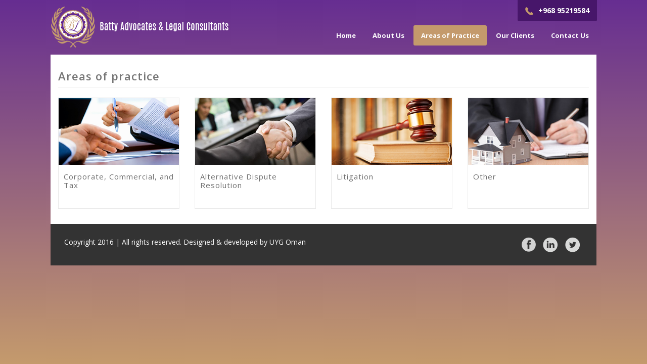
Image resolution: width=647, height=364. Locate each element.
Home (346, 35)
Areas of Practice (450, 35)
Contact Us (570, 35)
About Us (388, 35)
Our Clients (515, 35)
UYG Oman (287, 242)
